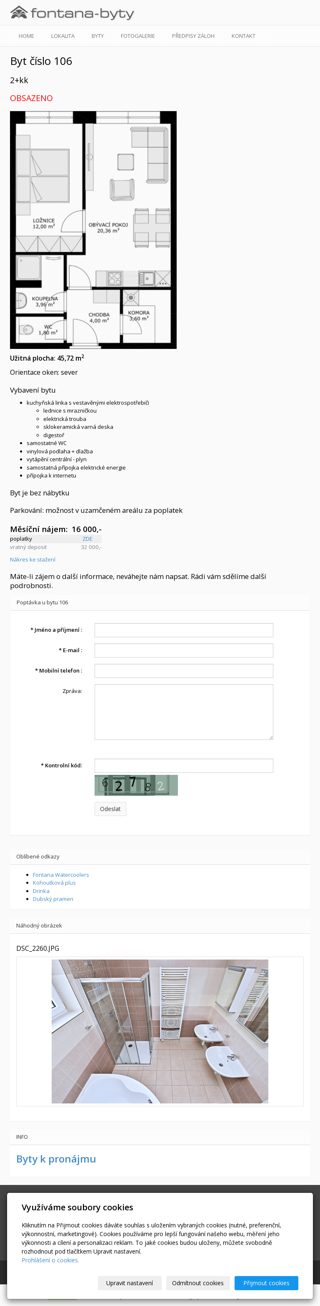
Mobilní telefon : (58, 670)
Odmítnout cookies (198, 1283)
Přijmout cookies (266, 1283)
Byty (98, 36)
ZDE (87, 538)
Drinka (41, 891)
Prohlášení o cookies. (50, 1260)
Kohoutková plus (54, 882)
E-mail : (70, 650)
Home (26, 36)
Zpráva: (72, 691)
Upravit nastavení (129, 1283)
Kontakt (243, 36)
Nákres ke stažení (32, 559)
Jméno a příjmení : (56, 629)
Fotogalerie (138, 36)
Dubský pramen (53, 899)
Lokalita (63, 36)
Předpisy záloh (193, 36)
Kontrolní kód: (61, 765)
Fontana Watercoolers (61, 874)
